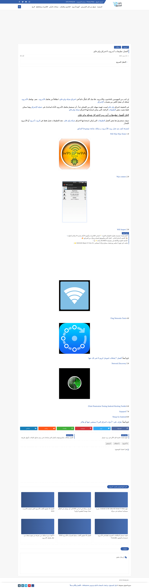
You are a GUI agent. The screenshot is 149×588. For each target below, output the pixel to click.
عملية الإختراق (36, 107)
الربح (33, 7)
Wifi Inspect (121, 230)
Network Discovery (119, 363)
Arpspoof (122, 412)
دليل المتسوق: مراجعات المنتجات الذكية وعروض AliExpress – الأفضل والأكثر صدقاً (93, 585)
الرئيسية (99, 7)
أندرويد (125, 47)
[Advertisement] (74, 28)
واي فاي (63, 99)
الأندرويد (42, 99)
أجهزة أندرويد (76, 7)
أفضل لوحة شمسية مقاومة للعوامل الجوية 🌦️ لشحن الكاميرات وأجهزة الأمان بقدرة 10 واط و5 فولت (98, 236)
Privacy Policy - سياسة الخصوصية (85, 2)
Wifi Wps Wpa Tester (118, 134)
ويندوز (108, 443)
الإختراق (101, 102)
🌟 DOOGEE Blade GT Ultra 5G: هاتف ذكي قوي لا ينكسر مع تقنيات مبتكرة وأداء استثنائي (101, 243)
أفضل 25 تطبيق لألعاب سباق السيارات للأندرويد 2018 (75, 535)
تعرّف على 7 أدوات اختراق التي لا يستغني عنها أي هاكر (101, 422)
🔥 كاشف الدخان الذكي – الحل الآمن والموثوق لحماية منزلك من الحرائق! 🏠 (105, 238)
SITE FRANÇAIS (70, 2)
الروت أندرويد (35, 121)
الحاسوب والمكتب (65, 7)
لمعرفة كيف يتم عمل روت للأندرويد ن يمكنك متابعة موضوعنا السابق (103, 129)
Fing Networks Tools (118, 318)
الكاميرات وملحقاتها (42, 7)
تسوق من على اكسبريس (88, 7)
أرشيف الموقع (99, 2)
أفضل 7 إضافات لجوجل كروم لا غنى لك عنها (105, 358)
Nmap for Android (119, 417)
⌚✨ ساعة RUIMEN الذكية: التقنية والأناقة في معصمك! (111, 240)
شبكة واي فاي (74, 110)
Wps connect (121, 177)
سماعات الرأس (53, 7)
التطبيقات (112, 110)
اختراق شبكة (71, 99)
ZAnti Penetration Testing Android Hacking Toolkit (107, 406)
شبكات (117, 47)
